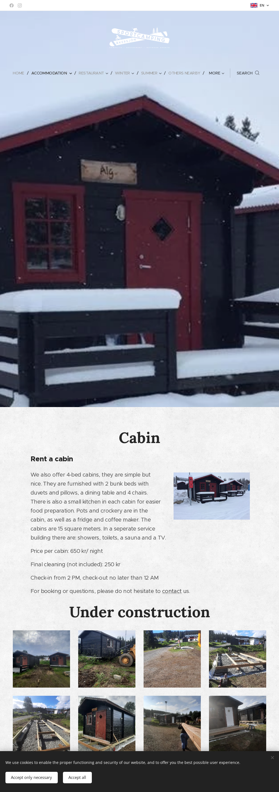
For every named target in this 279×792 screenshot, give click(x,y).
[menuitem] (16, 73)
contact (172, 591)
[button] (252, 73)
